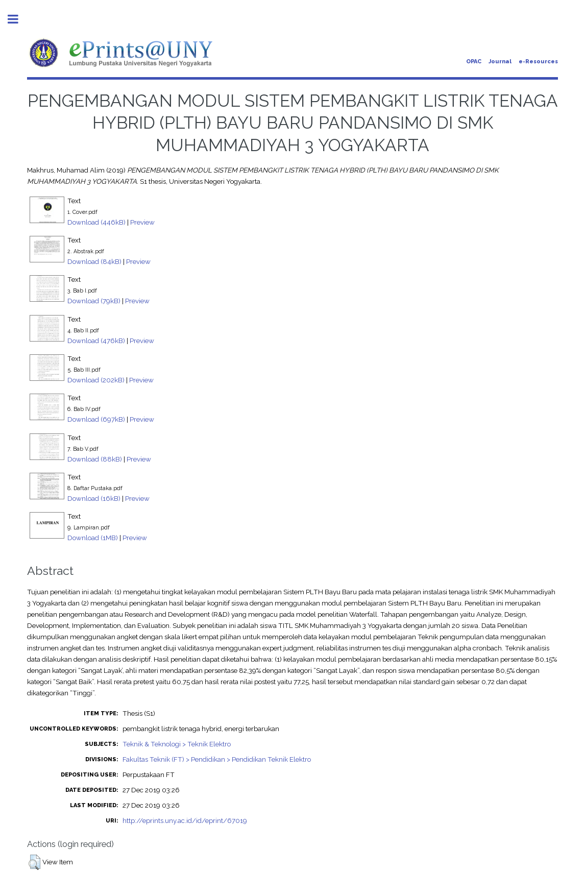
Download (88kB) (94, 459)
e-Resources (538, 61)
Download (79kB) (93, 301)
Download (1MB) (92, 538)
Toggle (18, 19)
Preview (142, 222)
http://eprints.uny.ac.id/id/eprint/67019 (185, 820)
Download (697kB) (96, 419)
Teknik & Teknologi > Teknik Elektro (177, 744)
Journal (500, 61)
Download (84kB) (94, 261)
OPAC (473, 61)
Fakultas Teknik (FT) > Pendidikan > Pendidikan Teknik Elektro (217, 759)
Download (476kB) (96, 340)
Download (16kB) (93, 498)
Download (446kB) (96, 222)
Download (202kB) (96, 380)
